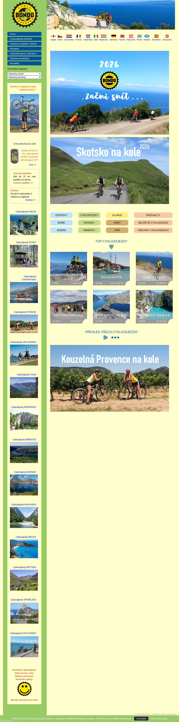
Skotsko (147, 40)
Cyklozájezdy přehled (21, 39)
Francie (79, 40)
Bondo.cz (146, 714)
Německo (114, 40)
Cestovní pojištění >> (23, 183)
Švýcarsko (167, 40)
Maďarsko (103, 40)
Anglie (53, 40)
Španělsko (156, 40)
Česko (60, 40)
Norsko (122, 40)
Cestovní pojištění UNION (23, 43)
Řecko (139, 40)
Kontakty (14, 63)
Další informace (159, 718)
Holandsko (88, 40)
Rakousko (131, 40)
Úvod (12, 34)
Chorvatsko (69, 40)
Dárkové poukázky (19, 58)
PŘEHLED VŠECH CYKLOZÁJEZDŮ (111, 332)
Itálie (96, 40)
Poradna (14, 48)
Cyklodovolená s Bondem (23, 53)
